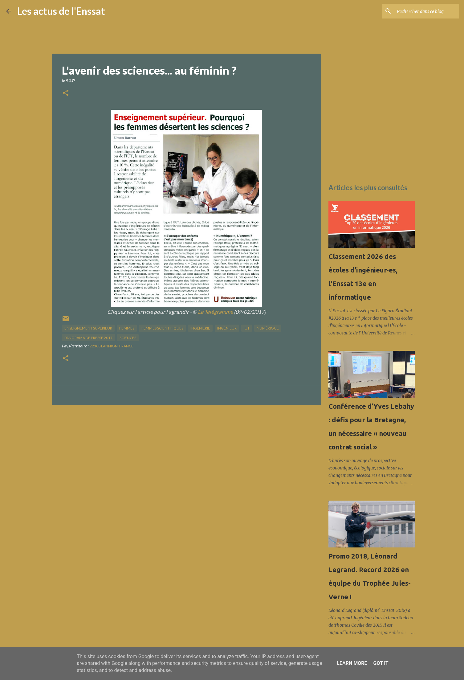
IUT (247, 328)
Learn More (352, 663)
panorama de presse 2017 (88, 337)
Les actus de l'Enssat (61, 11)
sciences (128, 337)
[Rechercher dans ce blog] (426, 11)
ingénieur (227, 328)
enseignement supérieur (88, 328)
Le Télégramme (215, 312)
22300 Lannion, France (111, 346)
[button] (65, 93)
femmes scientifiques (162, 328)
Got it (380, 663)
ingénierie (200, 328)
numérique (268, 328)
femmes (126, 328)
